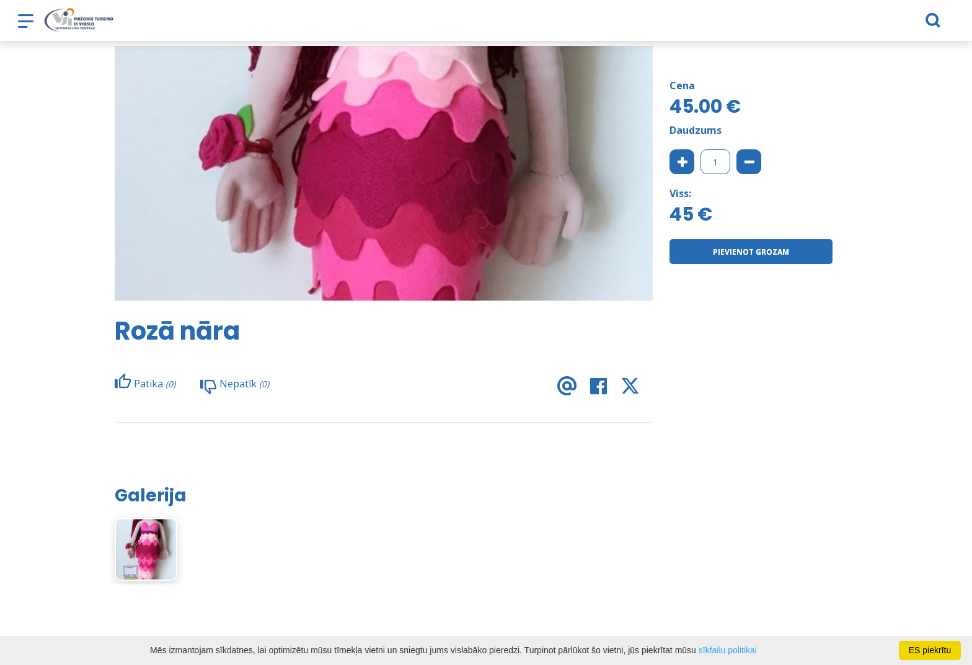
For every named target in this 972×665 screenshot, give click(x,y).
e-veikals (444, 25)
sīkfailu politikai (728, 650)
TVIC (713, 25)
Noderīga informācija (531, 25)
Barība (338, 25)
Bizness (616, 25)
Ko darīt (388, 25)
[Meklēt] (876, 25)
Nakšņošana (278, 25)
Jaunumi (668, 25)
